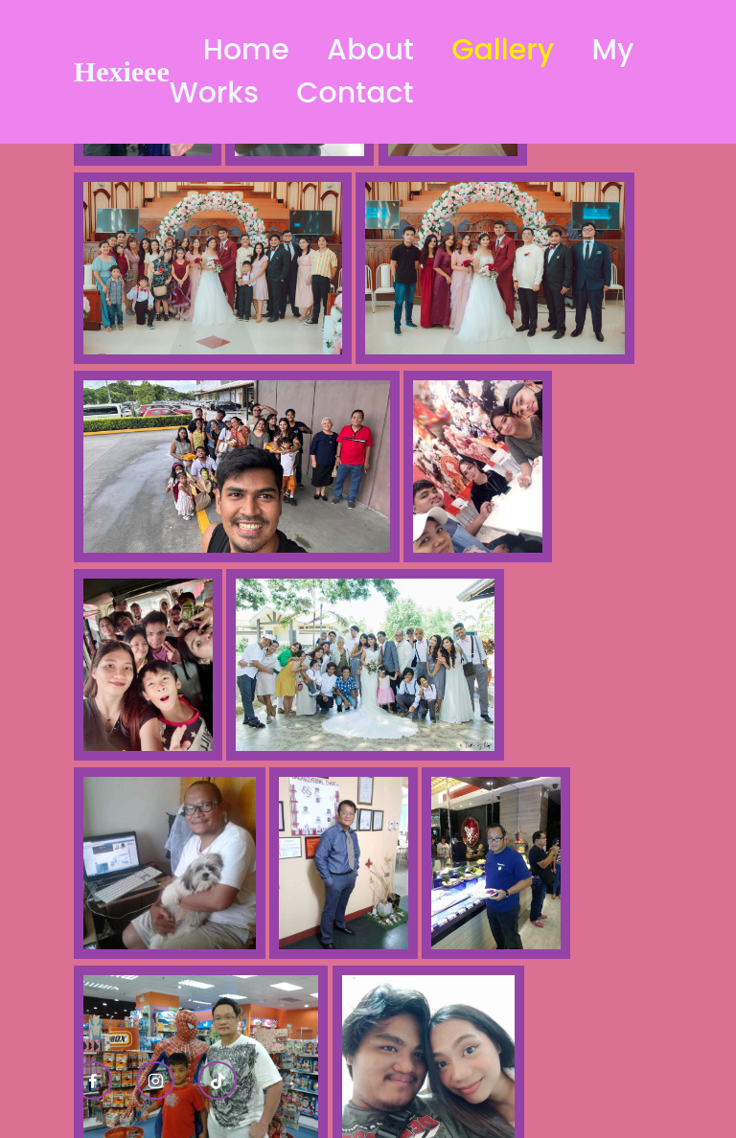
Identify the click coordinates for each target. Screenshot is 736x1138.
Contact (354, 93)
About (370, 50)
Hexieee (122, 71)
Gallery (502, 50)
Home (246, 50)
